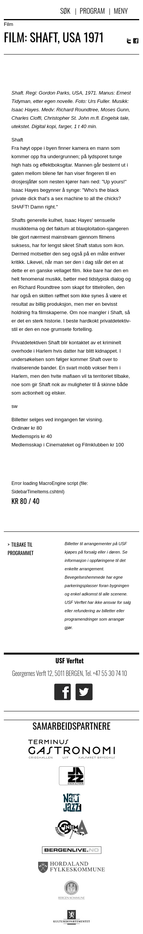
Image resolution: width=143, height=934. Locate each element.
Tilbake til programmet (21, 549)
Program (92, 11)
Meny (121, 11)
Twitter (129, 41)
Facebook (136, 41)
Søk (66, 11)
